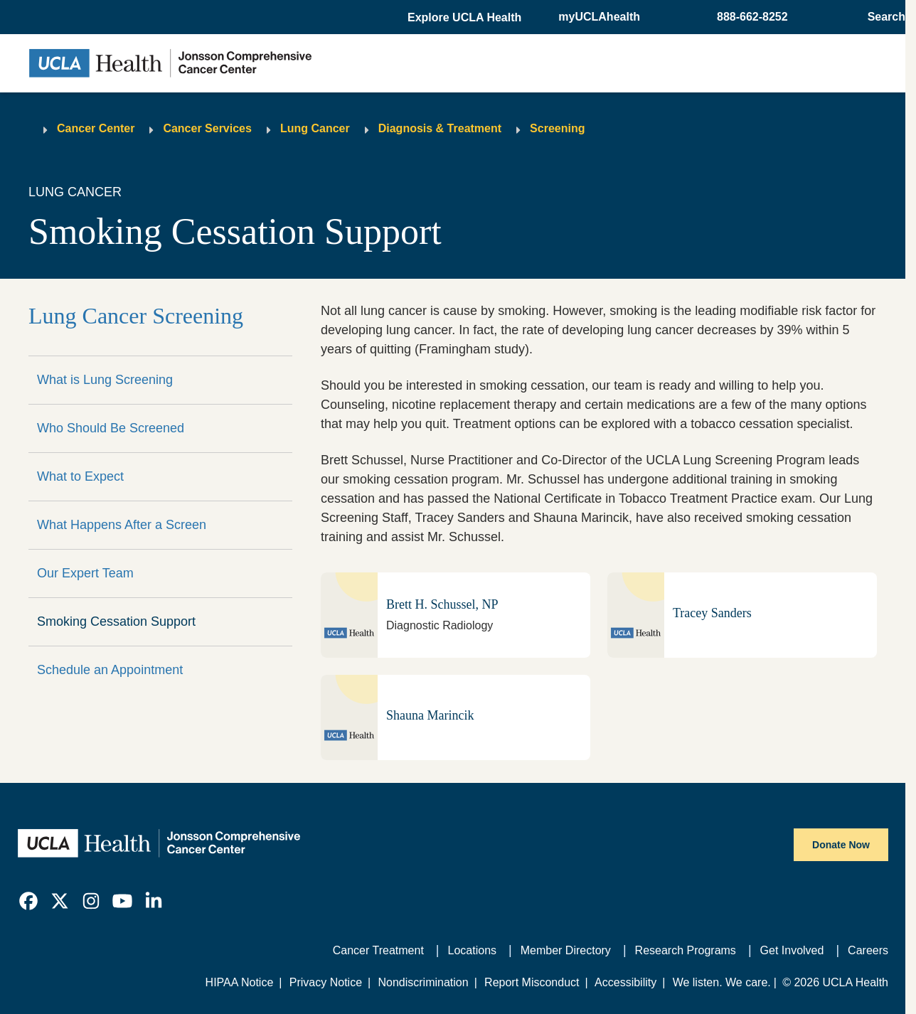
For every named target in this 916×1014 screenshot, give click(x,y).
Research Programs (685, 950)
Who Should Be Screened (110, 428)
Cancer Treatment (378, 950)
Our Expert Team (85, 573)
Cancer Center (95, 128)
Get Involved (792, 950)
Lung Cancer (315, 128)
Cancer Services (207, 128)
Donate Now (841, 844)
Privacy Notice (325, 982)
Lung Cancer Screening (135, 316)
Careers (868, 950)
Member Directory (566, 950)
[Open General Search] (882, 17)
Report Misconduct (531, 982)
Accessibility (625, 982)
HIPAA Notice (240, 982)
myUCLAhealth (599, 17)
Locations (472, 950)
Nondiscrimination (423, 982)
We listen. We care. (722, 982)
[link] (28, 901)
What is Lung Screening (105, 380)
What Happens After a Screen (121, 525)
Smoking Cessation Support (116, 621)
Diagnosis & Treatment (439, 128)
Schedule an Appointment (110, 670)
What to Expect (80, 476)
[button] (466, 18)
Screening (557, 128)
